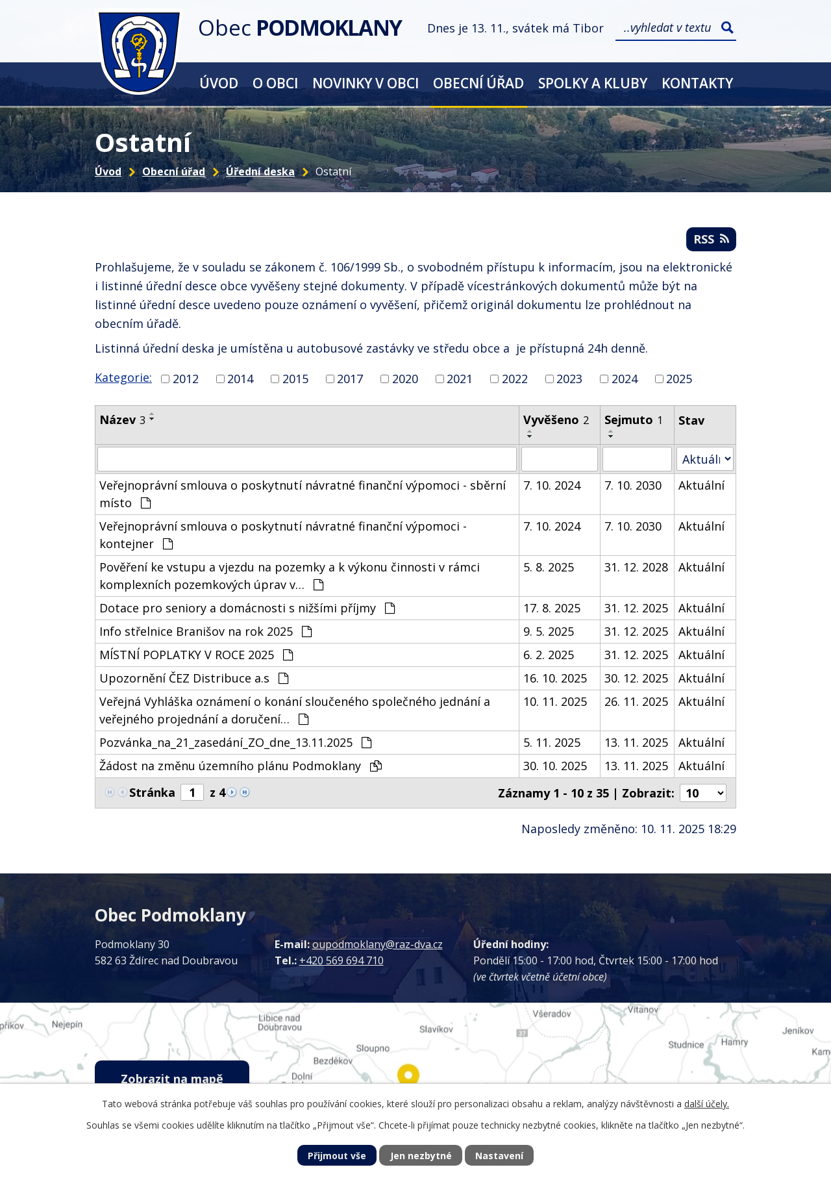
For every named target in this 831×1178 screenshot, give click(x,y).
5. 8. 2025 (548, 567)
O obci (275, 82)
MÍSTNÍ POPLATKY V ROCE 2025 (196, 654)
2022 (515, 378)
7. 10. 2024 (551, 485)
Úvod (218, 82)
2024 (625, 378)
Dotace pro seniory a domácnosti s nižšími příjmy (247, 608)
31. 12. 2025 (636, 608)
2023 (569, 378)
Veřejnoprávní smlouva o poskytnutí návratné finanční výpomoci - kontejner (283, 534)
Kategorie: (123, 377)
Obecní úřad (478, 82)
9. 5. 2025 (548, 631)
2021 (460, 378)
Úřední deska (260, 171)
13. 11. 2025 (636, 742)
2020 (405, 378)
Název (122, 419)
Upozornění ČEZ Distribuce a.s (193, 678)
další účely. (706, 1103)
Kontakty (697, 82)
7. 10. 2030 (633, 485)
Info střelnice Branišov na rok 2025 (205, 631)
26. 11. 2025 (636, 701)
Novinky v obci (365, 82)
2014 (240, 378)
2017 (350, 378)
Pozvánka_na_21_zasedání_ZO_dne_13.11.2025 (235, 742)
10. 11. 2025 (555, 701)
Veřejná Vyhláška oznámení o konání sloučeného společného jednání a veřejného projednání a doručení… (294, 710)
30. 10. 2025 (555, 765)
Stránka (152, 792)
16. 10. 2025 (555, 678)
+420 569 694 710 (341, 960)
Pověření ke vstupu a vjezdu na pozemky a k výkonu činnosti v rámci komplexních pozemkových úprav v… (289, 575)
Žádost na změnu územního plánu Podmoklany (240, 765)
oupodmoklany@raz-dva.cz (377, 944)
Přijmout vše (337, 1155)
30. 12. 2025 (636, 678)
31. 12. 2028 (636, 567)
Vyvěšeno (556, 419)
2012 (186, 378)
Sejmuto (633, 419)
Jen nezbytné (421, 1155)
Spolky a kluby (592, 82)
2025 (679, 378)
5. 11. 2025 (551, 742)
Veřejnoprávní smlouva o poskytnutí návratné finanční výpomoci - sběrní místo (302, 493)
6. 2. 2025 (548, 654)
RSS (711, 239)
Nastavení (499, 1155)
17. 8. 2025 (551, 608)
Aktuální (701, 485)
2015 (295, 378)
